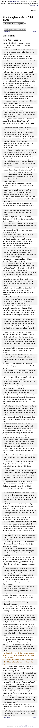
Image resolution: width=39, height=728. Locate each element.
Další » (35, 32)
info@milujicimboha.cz (25, 726)
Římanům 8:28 (33, 6)
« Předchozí (6, 32)
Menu (33, 11)
